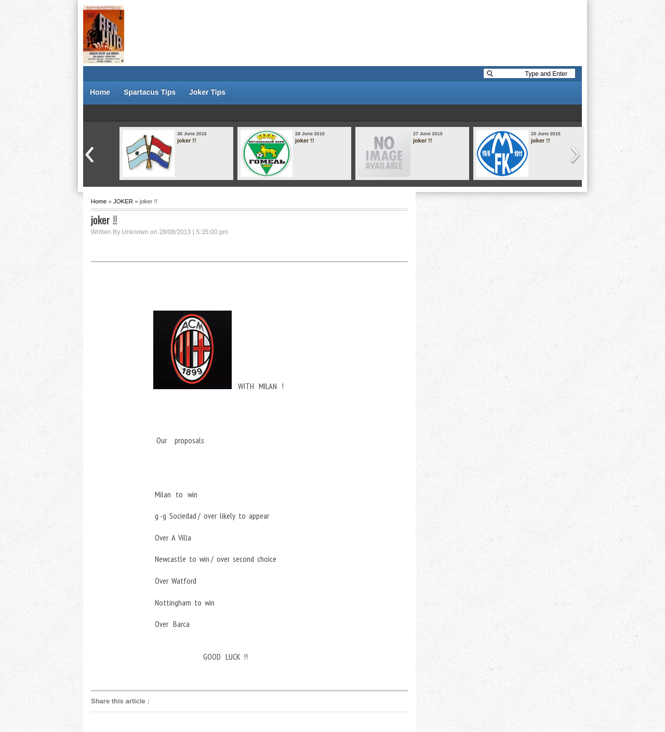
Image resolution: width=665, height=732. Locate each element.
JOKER (123, 201)
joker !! (186, 140)
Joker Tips (207, 92)
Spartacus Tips (150, 92)
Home (100, 92)
